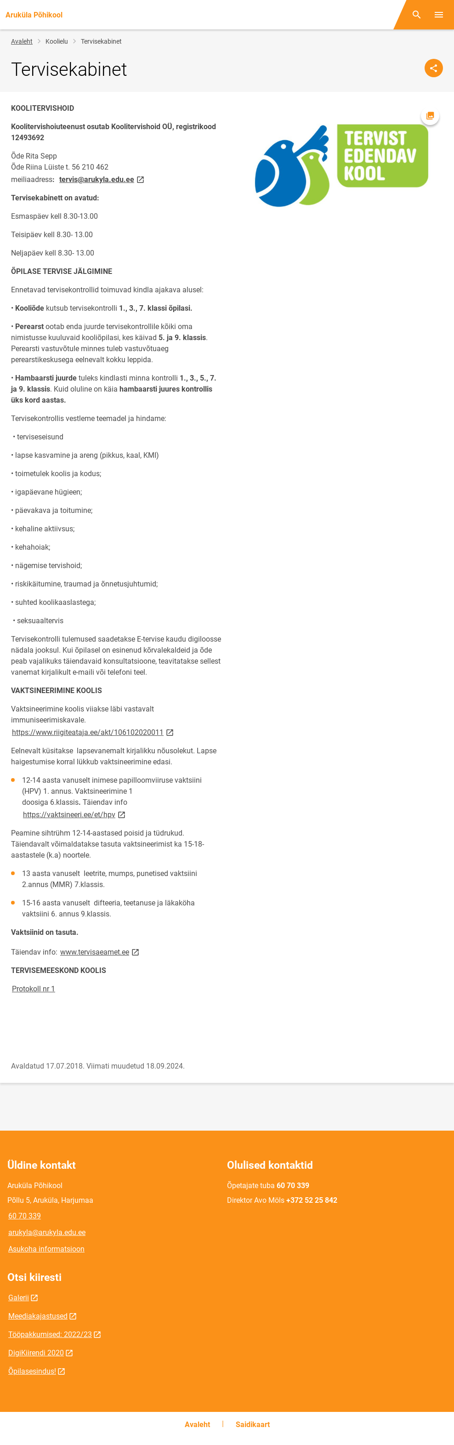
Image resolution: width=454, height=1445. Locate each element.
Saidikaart (253, 1424)
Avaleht (22, 41)
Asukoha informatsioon (46, 1249)
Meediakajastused (38, 1316)
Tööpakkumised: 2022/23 (50, 1334)
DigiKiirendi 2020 (36, 1352)
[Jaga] (434, 68)
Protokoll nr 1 (33, 988)
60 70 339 (24, 1216)
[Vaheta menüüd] (438, 14)
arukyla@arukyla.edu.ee (46, 1232)
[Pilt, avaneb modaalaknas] (338, 162)
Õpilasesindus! (32, 1371)
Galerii (18, 1297)
